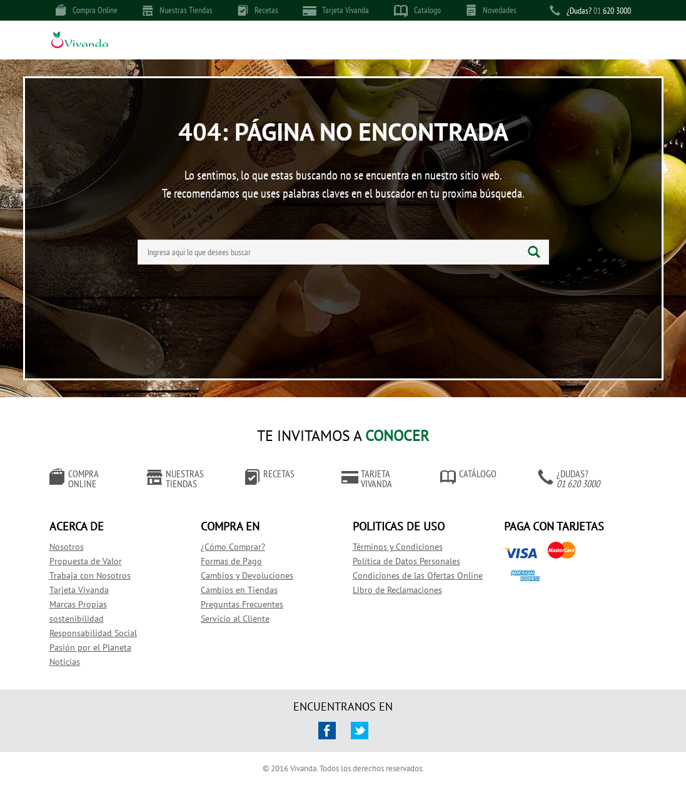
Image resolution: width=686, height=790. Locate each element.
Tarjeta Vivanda (336, 10)
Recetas (258, 10)
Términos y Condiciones (398, 546)
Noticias (64, 661)
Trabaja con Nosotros (90, 575)
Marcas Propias (78, 604)
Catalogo (417, 10)
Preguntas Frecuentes (242, 604)
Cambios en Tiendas (239, 589)
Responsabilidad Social (93, 633)
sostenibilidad (76, 618)
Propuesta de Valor (85, 561)
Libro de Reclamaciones (397, 589)
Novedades (491, 10)
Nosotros (66, 546)
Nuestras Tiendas (178, 10)
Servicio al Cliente (235, 618)
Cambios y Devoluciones (247, 575)
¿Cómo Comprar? (233, 546)
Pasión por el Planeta (90, 647)
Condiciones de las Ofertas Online (418, 575)
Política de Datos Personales (406, 561)
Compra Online (87, 10)
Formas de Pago (231, 561)
